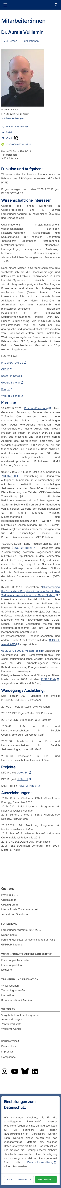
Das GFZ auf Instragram (4, 1071)
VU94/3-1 (22, 772)
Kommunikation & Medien (16, 1000)
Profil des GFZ (10, 894)
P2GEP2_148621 (22, 547)
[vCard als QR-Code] (16, 138)
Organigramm (9, 904)
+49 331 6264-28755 (17, 126)
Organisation (8, 899)
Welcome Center (11, 1028)
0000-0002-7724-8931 (18, 144)
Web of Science (10, 395)
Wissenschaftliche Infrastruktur (27, 954)
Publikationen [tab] (31, 41)
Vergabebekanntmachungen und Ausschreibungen (20, 1017)
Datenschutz (8, 1046)
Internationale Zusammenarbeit (19, 909)
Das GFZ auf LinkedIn (35, 1071)
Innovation (7, 995)
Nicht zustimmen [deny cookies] (17, 1179)
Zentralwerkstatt (11, 1024)
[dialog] (30, 1140)
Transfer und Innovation (19, 979)
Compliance (8, 1057)
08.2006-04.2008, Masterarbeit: (21, 650)
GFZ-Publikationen (12, 944)
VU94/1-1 (22, 779)
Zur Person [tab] (10, 41)
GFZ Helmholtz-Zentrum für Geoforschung (30, 5)
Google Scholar (10, 382)
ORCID (5, 369)
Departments (9, 934)
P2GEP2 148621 (27, 785)
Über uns (7, 888)
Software (6, 969)
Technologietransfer (13, 990)
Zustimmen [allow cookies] (44, 1179)
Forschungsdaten (11, 965)
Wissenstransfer (10, 985)
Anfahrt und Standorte (14, 914)
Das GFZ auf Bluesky (24, 1071)
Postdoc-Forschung (36, 408)
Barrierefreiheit (10, 1040)
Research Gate (10, 375)
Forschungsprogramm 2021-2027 (21, 929)
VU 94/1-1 (8, 476)
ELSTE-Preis (48, 679)
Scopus (5, 389)
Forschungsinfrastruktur (15, 960)
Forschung (9, 923)
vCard (9, 138)
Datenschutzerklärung (40, 1162)
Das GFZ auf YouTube (14, 1071)
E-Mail (9, 132)
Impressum (7, 1051)
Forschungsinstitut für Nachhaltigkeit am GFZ (28, 939)
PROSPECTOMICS (12, 362)
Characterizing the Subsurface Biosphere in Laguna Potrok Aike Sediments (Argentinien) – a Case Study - (30, 591)
